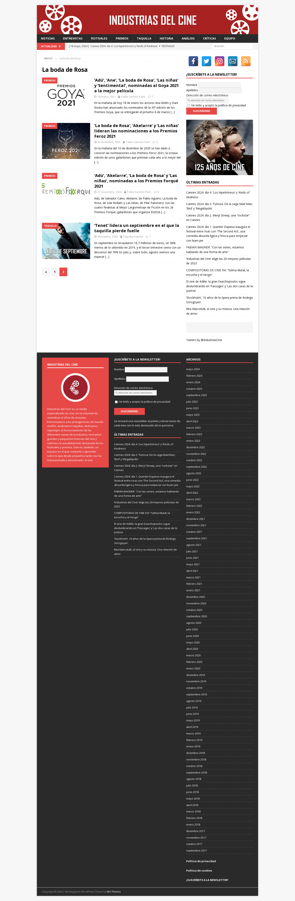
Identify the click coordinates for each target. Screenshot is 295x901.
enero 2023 (193, 441)
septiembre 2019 (196, 694)
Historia (166, 38)
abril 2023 (192, 421)
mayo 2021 (193, 564)
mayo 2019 (193, 720)
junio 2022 (192, 480)
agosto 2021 (193, 545)
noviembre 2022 (196, 454)
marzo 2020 (193, 655)
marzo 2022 (193, 499)
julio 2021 (192, 551)
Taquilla (144, 38)
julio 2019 (192, 707)
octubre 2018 (194, 766)
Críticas (209, 38)
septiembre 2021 (196, 538)
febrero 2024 (194, 375)
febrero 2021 (194, 584)
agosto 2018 (193, 779)
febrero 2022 (194, 506)
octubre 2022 (194, 460)
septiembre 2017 (196, 850)
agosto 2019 (193, 701)
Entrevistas (73, 38)
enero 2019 (193, 746)
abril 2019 (192, 727)
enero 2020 (193, 668)
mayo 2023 (193, 415)
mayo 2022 (193, 486)
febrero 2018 (194, 818)
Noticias (48, 38)
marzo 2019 (193, 733)
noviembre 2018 (196, 759)
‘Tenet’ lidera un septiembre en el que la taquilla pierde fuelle (136, 228)
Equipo (229, 38)
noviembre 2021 (196, 525)
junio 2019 (192, 714)
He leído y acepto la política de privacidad (218, 105)
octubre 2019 (194, 688)
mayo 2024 (193, 369)
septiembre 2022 (196, 467)
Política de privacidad (201, 861)
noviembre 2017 (196, 837)
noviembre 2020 (196, 603)
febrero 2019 (194, 740)
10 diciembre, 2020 (109, 142)
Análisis (188, 38)
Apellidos (192, 90)
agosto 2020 (193, 623)
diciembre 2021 (195, 519)
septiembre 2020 (196, 616)
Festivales (99, 38)
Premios (122, 38)
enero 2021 (193, 590)
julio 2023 (192, 401)
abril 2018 (192, 805)
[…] (173, 112)
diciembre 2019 (195, 675)
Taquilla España (133, 236)
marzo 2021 (193, 577)
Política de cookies (199, 870)
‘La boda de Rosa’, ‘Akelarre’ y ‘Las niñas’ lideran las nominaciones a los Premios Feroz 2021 (136, 131)
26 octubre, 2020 (108, 236)
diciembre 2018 (195, 753)
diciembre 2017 (195, 831)
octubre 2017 (194, 844)
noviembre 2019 (196, 681)
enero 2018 (193, 824)
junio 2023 (192, 408)
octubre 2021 (194, 532)
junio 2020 (192, 636)
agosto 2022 (193, 473)
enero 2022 (193, 512)
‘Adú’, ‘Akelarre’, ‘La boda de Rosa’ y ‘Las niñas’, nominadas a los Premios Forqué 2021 (136, 181)
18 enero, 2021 (107, 96)
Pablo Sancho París (133, 96)
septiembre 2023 (196, 395)
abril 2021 (192, 571)
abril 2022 (192, 492)
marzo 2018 (193, 811)
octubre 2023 (194, 389)
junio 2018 (192, 792)
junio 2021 (192, 558)
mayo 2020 (193, 642)
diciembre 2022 (195, 447)
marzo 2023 (193, 427)
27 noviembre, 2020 (109, 192)
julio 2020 (192, 629)
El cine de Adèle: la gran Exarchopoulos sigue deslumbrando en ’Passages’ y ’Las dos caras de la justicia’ (219, 286)
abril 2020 (192, 649)
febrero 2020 (194, 662)
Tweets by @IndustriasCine (204, 340)
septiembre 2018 (196, 772)
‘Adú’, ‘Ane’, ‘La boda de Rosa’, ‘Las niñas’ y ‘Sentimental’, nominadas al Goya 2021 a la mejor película (136, 85)
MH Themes (114, 891)
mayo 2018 (193, 798)
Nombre (191, 85)
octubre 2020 (194, 610)
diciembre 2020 (195, 597)
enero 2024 (193, 382)
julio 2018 (192, 785)
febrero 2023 (194, 434)
